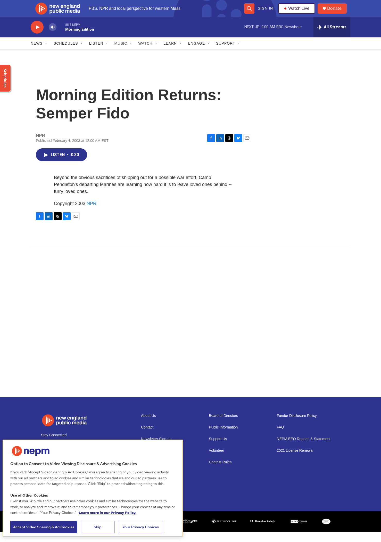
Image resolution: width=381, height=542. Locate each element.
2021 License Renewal (295, 461)
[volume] (52, 37)
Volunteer (216, 461)
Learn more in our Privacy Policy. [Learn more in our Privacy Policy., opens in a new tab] (107, 512)
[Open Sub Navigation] (46, 54)
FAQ (280, 438)
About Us (148, 426)
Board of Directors (223, 426)
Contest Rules (220, 472)
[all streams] (331, 37)
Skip (98, 527)
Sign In (265, 13)
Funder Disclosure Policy (297, 426)
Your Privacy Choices (140, 527)
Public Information (223, 438)
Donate (337, 13)
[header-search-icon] (249, 13)
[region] (93, 488)
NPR (91, 213)
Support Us (218, 449)
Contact (147, 438)
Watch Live (297, 13)
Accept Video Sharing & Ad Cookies (43, 527)
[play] (37, 38)
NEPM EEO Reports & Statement (303, 449)
